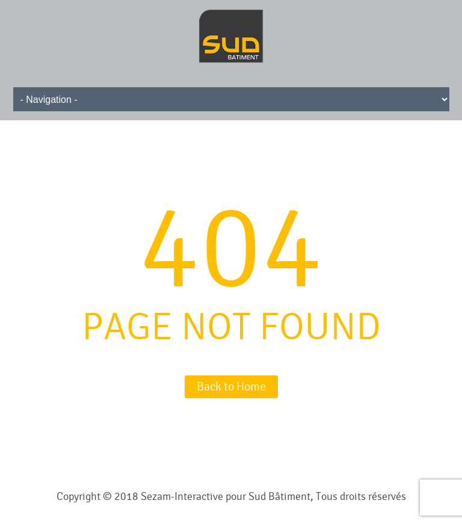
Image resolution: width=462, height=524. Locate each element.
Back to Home (231, 386)
